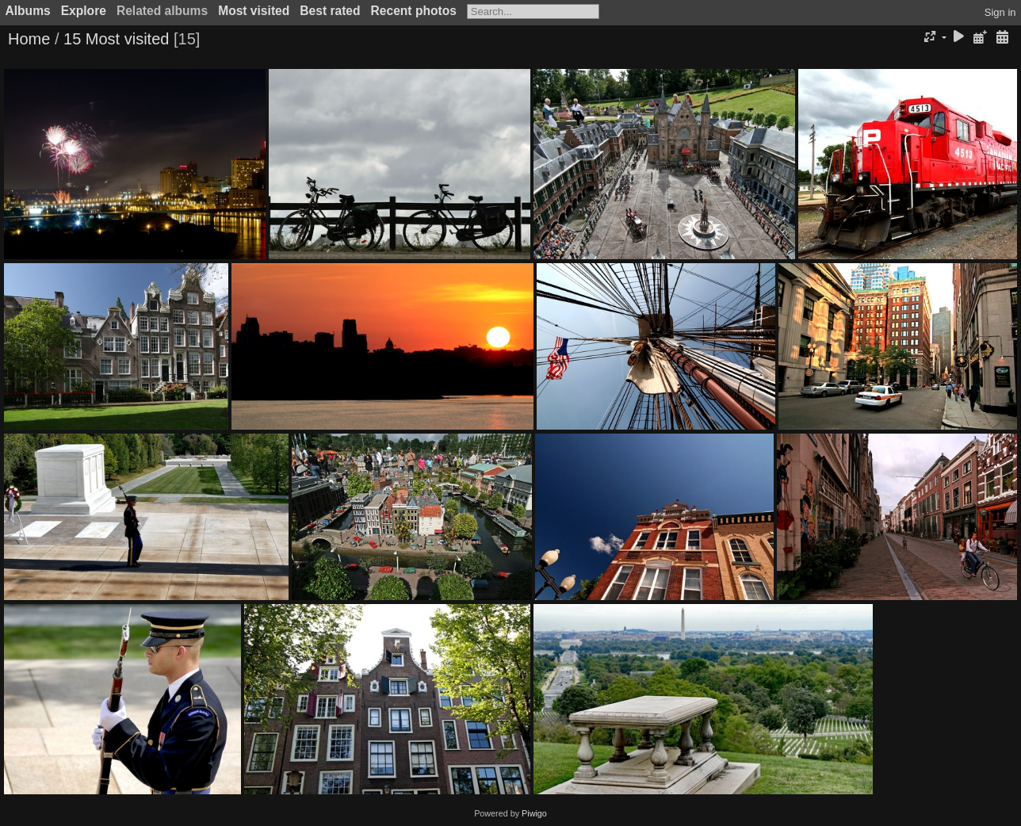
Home (29, 39)
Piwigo (534, 813)
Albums (28, 10)
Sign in (1000, 12)
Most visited (253, 10)
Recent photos (414, 10)
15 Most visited (116, 39)
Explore (83, 10)
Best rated (330, 10)
